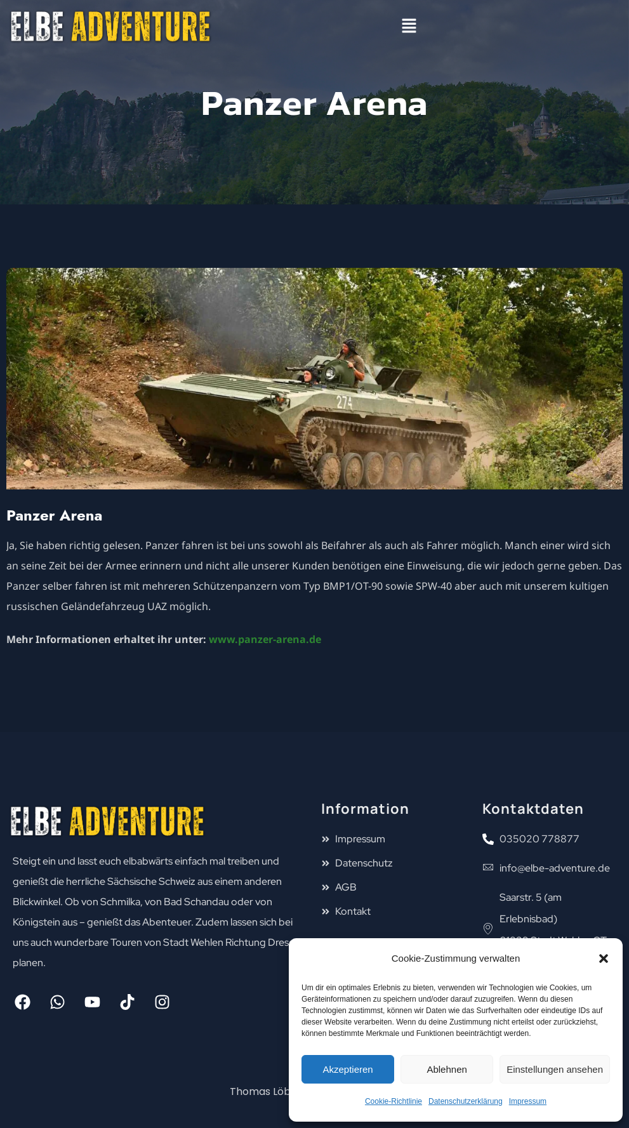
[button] (603, 958)
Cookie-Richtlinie (393, 1101)
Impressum (527, 1101)
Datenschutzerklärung (465, 1101)
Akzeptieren (347, 1069)
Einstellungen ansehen (555, 1069)
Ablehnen (447, 1069)
